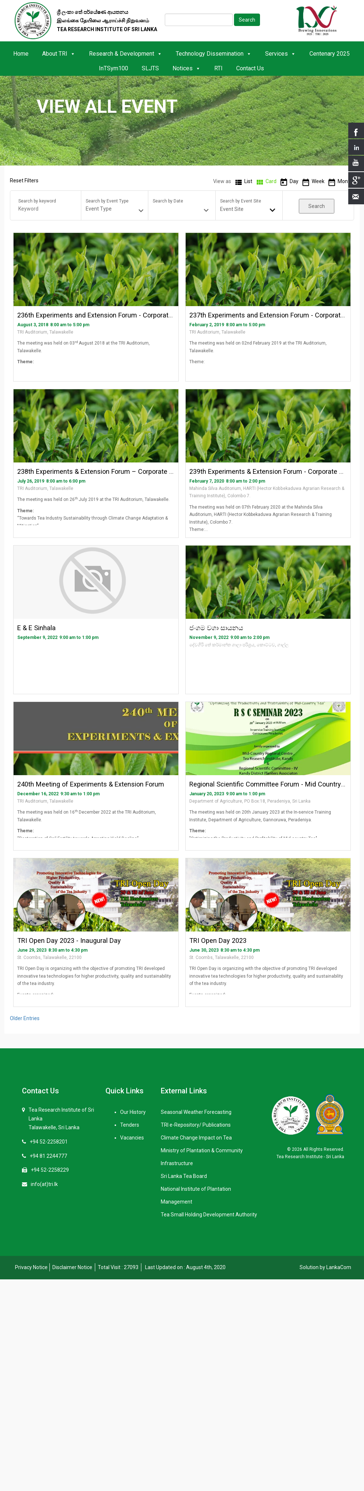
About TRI (58, 53)
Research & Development (125, 53)
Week (318, 181)
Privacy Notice (31, 1267)
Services (280, 53)
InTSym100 (113, 68)
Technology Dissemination (214, 53)
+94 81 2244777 (48, 1156)
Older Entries (25, 1018)
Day (294, 181)
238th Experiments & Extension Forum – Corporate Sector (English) (116, 471)
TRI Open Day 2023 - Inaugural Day (69, 940)
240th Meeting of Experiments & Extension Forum (90, 784)
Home (21, 53)
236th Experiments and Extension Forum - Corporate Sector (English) (119, 315)
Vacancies (132, 1138)
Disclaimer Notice (72, 1267)
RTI (218, 68)
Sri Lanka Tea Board (184, 1176)
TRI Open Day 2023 (217, 940)
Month (345, 181)
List (248, 181)
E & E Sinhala (36, 628)
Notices (186, 68)
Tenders (129, 1125)
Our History (133, 1112)
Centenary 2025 (329, 53)
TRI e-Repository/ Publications (196, 1125)
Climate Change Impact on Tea (196, 1138)
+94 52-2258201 (49, 1142)
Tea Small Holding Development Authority (209, 1214)
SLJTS (150, 68)
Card (270, 181)
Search (247, 20)
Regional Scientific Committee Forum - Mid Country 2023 (273, 784)
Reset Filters (24, 180)
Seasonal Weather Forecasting (196, 1112)
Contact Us (250, 68)
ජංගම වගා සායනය (216, 628)
